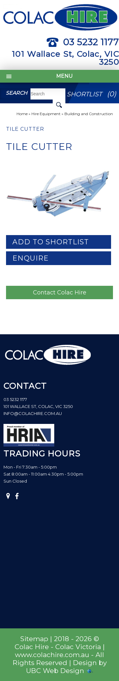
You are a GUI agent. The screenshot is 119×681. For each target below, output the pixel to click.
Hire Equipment (46, 113)
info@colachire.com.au (32, 413)
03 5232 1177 (83, 42)
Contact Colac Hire (59, 292)
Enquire (30, 258)
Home (22, 113)
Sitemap (34, 639)
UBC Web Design (55, 671)
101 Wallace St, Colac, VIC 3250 (65, 58)
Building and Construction (88, 113)
